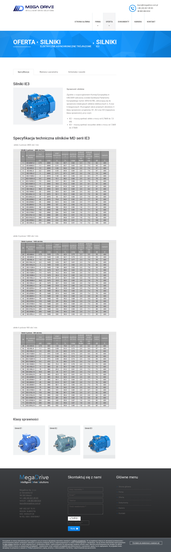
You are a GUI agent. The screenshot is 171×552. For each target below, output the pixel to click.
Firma (98, 22)
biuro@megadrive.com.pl (147, 5)
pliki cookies (9, 544)
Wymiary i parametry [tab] (49, 72)
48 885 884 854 (143, 11)
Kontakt (151, 22)
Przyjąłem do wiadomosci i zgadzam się (146, 543)
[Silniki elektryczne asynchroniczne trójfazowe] (65, 43)
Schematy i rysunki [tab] (76, 72)
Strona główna (82, 22)
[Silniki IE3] (106, 43)
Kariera (138, 22)
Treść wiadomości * (85, 509)
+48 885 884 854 (34, 501)
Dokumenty (123, 22)
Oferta (109, 22)
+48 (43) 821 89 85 (145, 8)
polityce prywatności (79, 541)
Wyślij (74, 529)
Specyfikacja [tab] (23, 72)
